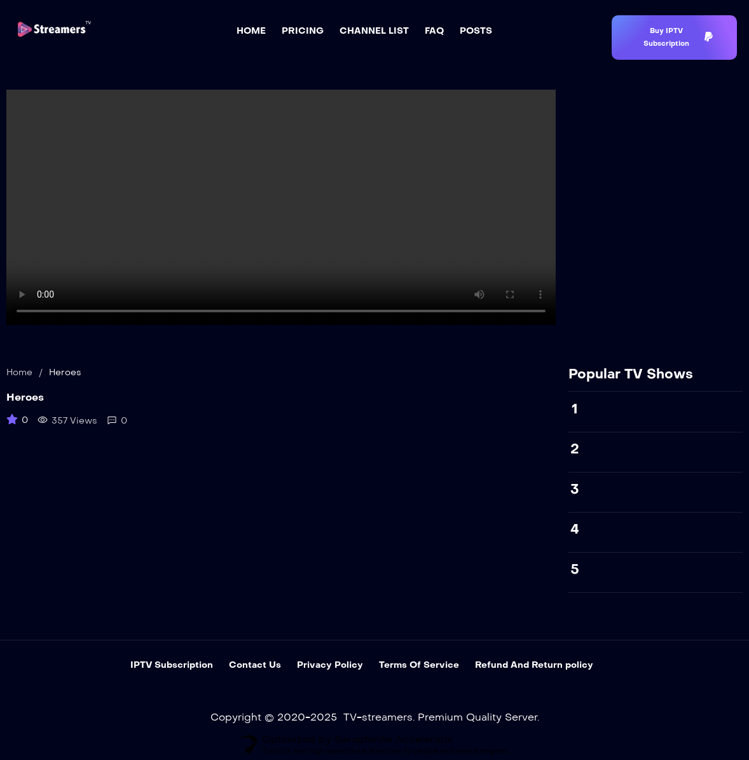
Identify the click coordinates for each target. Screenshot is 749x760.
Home (19, 372)
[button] (675, 37)
